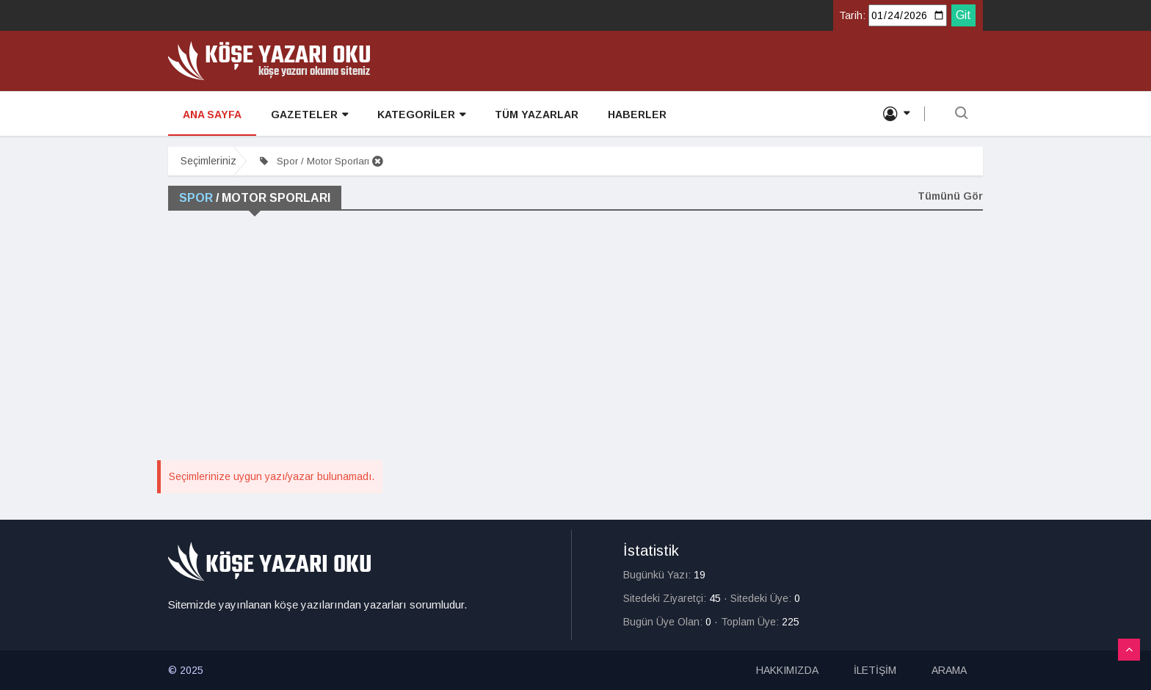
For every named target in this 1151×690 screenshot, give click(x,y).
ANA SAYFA (212, 114)
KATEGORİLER (421, 115)
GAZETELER (309, 115)
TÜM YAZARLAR (536, 114)
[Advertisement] (575, 346)
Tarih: (852, 15)
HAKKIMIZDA (787, 670)
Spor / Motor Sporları (321, 161)
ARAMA (949, 670)
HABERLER (637, 114)
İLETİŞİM (875, 670)
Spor (196, 198)
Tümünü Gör (950, 196)
